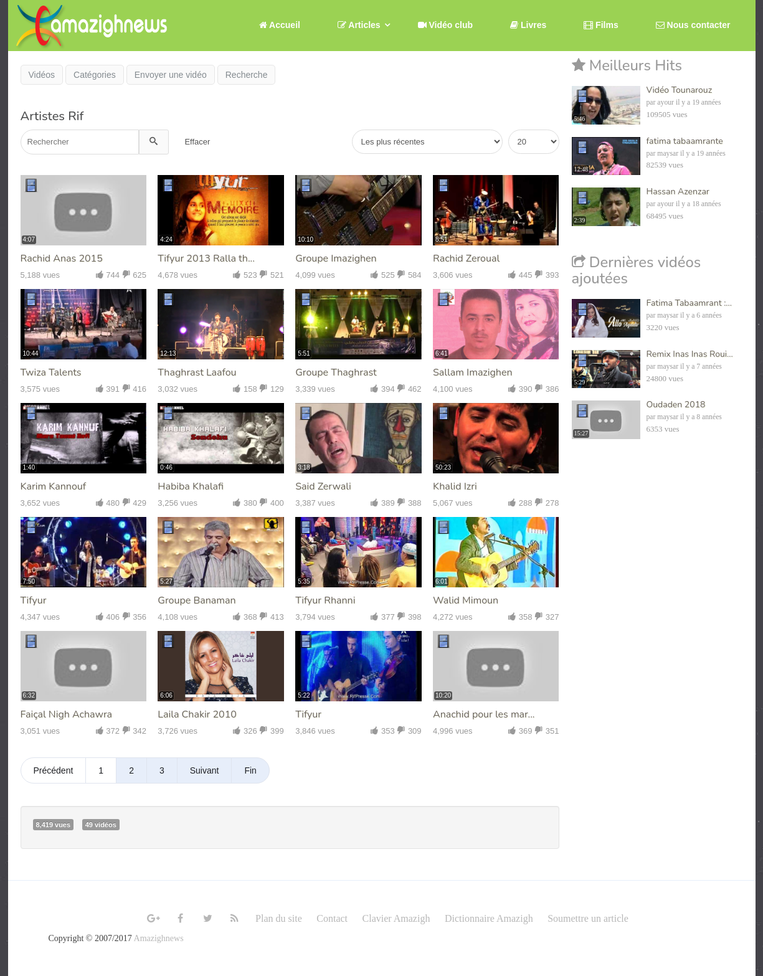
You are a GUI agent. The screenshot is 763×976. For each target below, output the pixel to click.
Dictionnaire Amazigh (489, 918)
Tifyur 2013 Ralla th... (206, 258)
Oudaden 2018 (676, 404)
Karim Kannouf (54, 486)
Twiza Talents (51, 372)
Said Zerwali (323, 486)
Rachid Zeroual (466, 258)
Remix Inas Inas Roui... (690, 354)
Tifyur (34, 600)
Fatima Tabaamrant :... (689, 303)
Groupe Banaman (196, 600)
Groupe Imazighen (336, 258)
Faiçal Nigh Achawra (67, 714)
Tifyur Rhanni (325, 600)
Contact (332, 918)
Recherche (246, 75)
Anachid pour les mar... (483, 714)
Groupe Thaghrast (336, 372)
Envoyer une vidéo (171, 75)
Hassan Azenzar (678, 191)
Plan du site (278, 918)
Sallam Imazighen (473, 372)
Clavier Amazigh (396, 918)
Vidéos (42, 75)
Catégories (94, 75)
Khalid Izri (455, 486)
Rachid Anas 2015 (62, 258)
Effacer (197, 141)
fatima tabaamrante (685, 141)
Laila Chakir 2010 (197, 714)
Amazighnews (159, 938)
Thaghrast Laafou (197, 372)
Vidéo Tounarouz (680, 90)
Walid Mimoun (465, 600)
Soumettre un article (587, 918)
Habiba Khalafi (191, 486)
